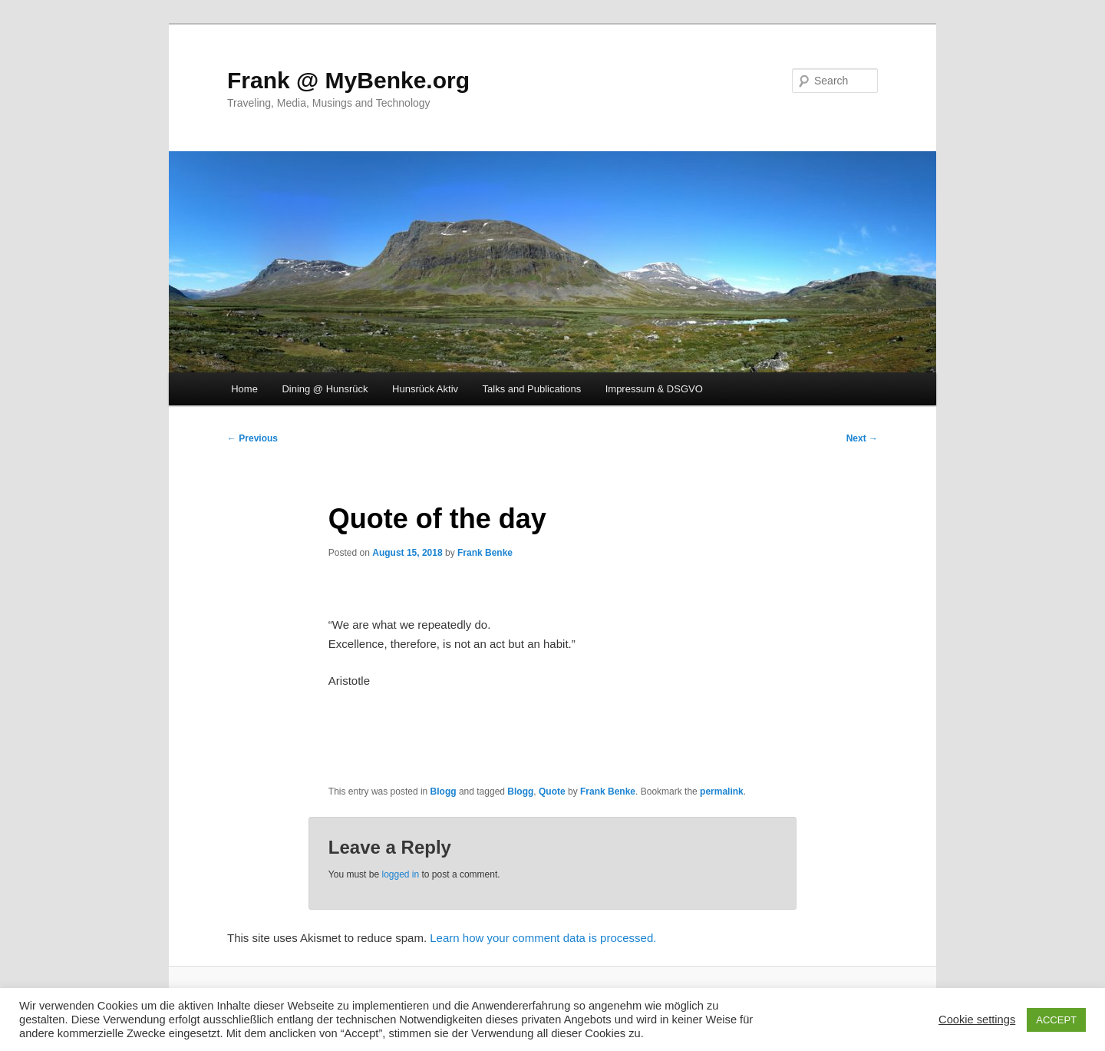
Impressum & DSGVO (654, 389)
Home (244, 389)
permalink (722, 791)
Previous (252, 438)
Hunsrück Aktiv (425, 389)
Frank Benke (485, 552)
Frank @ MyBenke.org (348, 80)
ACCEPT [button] (1056, 1020)
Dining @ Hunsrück (325, 389)
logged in (400, 874)
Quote (552, 791)
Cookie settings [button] (976, 1019)
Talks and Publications (532, 389)
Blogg (443, 791)
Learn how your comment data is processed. (543, 937)
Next (862, 438)
